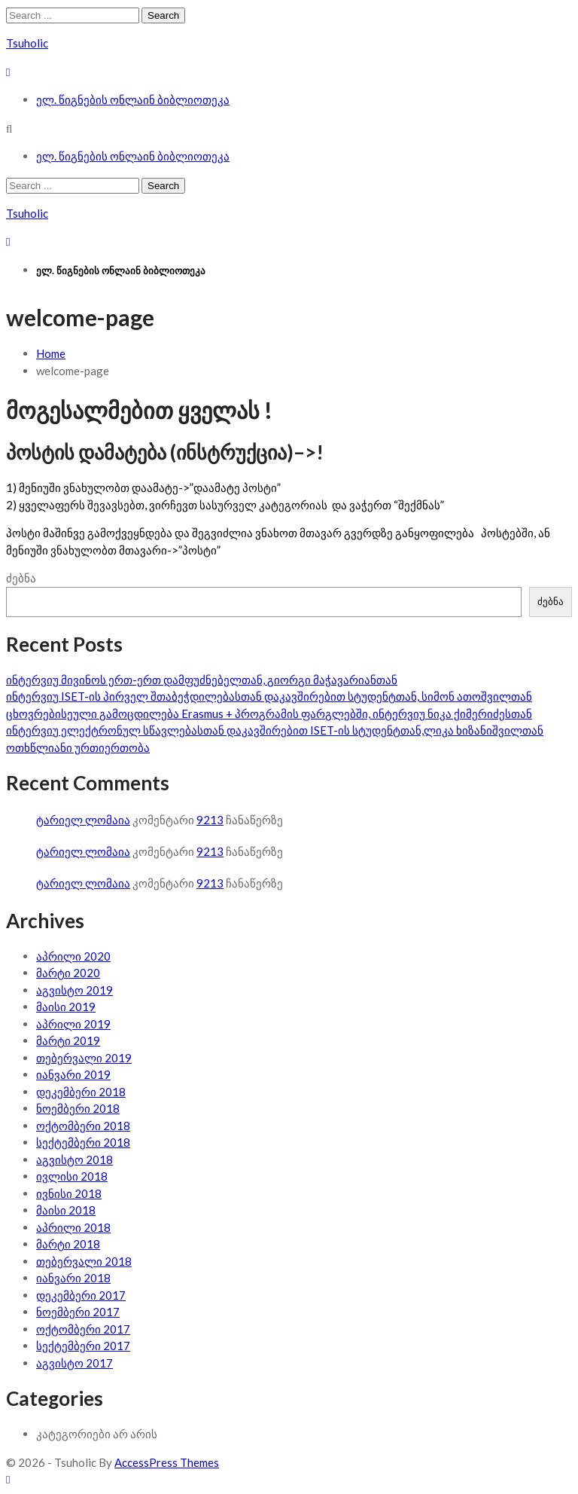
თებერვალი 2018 (84, 1261)
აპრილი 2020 (73, 956)
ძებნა (21, 578)
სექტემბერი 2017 (83, 1345)
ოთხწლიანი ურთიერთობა (78, 747)
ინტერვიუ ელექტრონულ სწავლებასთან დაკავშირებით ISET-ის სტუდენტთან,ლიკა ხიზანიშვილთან (274, 730)
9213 (210, 819)
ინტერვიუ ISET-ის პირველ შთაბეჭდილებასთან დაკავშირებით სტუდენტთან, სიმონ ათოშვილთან (269, 696)
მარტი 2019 (68, 1040)
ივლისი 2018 (72, 1176)
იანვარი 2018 (73, 1278)
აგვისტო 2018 (74, 1159)
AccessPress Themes (166, 1462)
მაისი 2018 (66, 1210)
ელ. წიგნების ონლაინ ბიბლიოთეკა (133, 99)
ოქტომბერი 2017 (83, 1329)
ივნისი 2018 (69, 1193)
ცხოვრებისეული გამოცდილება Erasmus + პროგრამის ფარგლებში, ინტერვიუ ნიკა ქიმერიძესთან (269, 713)
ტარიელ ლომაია (83, 819)
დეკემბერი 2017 (81, 1295)
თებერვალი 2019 (84, 1058)
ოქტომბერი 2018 (83, 1125)
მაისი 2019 (66, 1006)
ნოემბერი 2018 (78, 1108)
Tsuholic (27, 43)
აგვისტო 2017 (74, 1363)
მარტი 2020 (68, 972)
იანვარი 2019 (73, 1074)
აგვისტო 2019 (74, 990)
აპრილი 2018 (73, 1227)
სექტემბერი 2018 (83, 1142)
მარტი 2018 (68, 1244)
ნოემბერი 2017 (78, 1311)
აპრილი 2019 (73, 1024)
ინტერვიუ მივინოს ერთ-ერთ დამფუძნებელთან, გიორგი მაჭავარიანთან (201, 679)
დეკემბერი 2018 (81, 1091)
